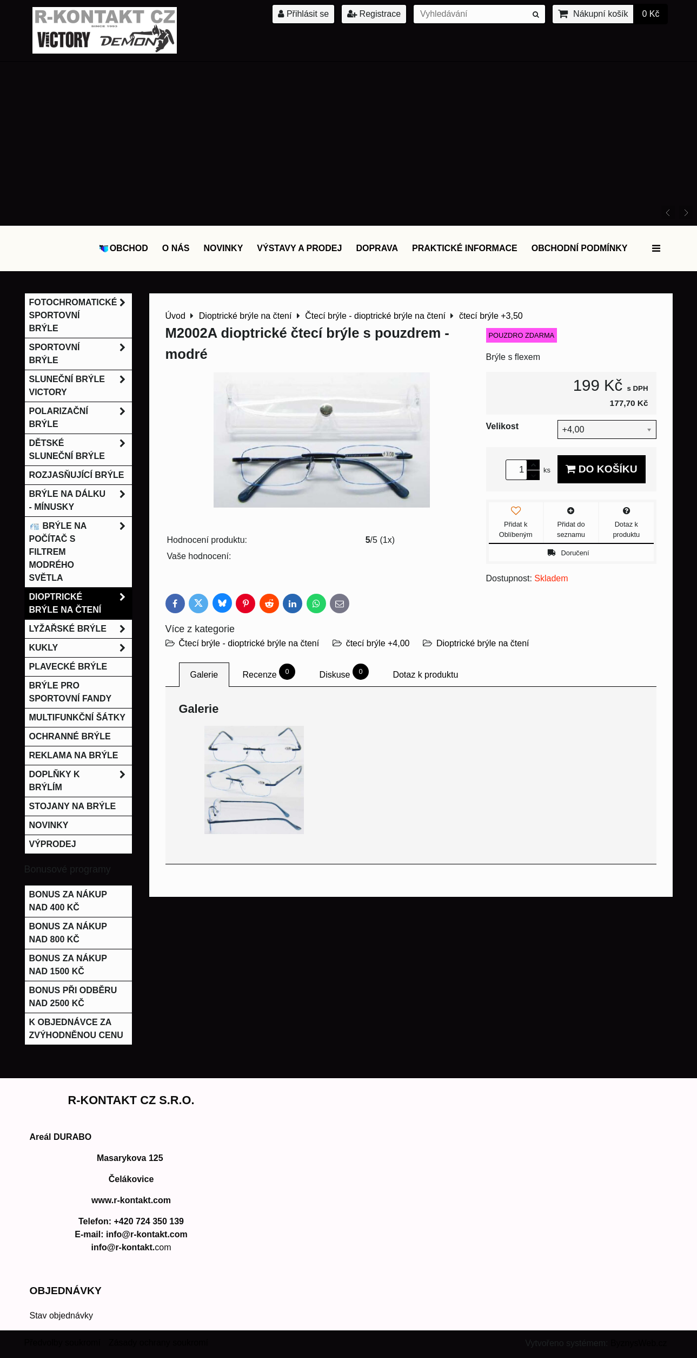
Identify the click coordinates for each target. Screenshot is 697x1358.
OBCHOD (123, 248)
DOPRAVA (377, 248)
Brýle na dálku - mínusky (80, 500)
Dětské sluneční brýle (80, 449)
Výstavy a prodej (299, 248)
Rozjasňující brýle (76, 475)
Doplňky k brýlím (80, 781)
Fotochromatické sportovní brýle (80, 315)
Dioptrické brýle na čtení (482, 643)
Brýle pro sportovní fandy (70, 692)
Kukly (80, 648)
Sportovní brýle (80, 354)
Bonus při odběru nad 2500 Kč (73, 997)
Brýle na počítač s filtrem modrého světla (80, 552)
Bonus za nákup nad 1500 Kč (68, 965)
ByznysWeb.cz (638, 1343)
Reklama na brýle (73, 755)
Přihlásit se (303, 13)
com (131, 1247)
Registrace (374, 13)
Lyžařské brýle (80, 629)
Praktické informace (464, 248)
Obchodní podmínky (580, 248)
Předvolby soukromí (62, 1342)
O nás (176, 248)
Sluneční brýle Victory (80, 386)
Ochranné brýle (70, 736)
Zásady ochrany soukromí (158, 1342)
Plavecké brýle (68, 666)
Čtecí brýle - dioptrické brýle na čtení (249, 643)
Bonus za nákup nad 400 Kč (68, 901)
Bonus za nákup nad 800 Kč (68, 933)
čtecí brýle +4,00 (378, 643)
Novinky (223, 248)
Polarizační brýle (80, 418)
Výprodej (52, 844)
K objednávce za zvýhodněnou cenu (76, 1029)
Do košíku (601, 469)
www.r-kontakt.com (131, 1200)
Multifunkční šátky (77, 717)
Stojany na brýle (72, 806)
